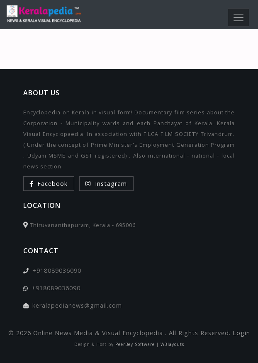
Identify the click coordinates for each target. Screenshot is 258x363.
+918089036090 (56, 270)
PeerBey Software (135, 344)
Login (241, 333)
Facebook (48, 184)
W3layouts (172, 344)
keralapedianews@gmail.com (77, 305)
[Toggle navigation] (238, 17)
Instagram (106, 184)
